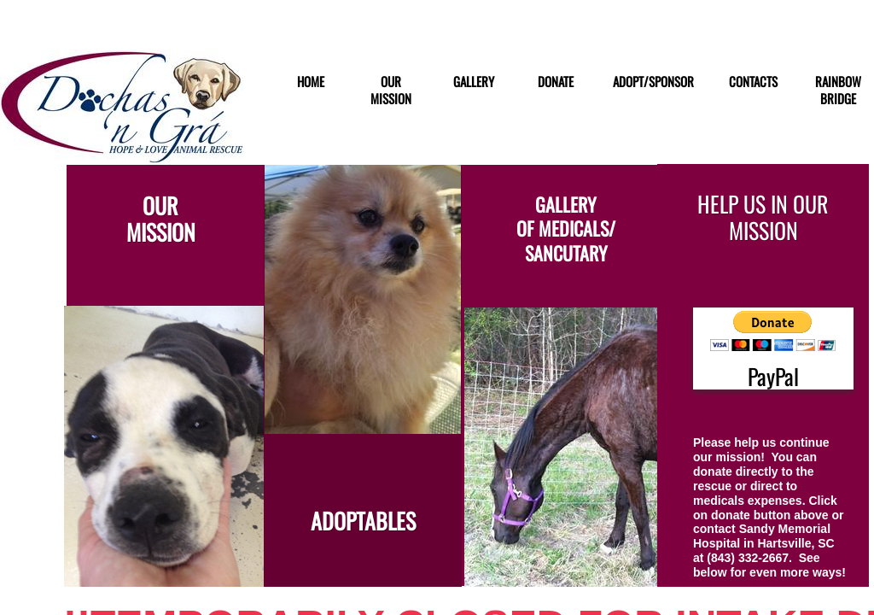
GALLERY (473, 82)
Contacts (753, 82)
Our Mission (390, 90)
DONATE (556, 82)
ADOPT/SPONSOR (653, 82)
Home (310, 82)
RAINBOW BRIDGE (838, 90)
